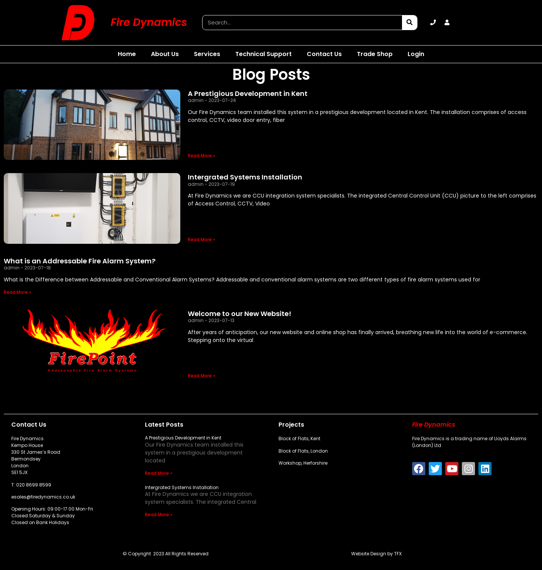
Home (127, 54)
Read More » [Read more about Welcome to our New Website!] (201, 375)
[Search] (409, 22)
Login (416, 54)
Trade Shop (375, 54)
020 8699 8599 (33, 485)
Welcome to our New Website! (239, 313)
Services (207, 54)
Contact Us (324, 54)
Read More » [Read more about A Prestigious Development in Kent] (201, 155)
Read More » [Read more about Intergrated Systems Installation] (201, 239)
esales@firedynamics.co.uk (43, 497)
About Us (165, 54)
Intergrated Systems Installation (245, 177)
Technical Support (263, 54)
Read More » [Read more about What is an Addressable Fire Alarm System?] (17, 292)
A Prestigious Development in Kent (248, 93)
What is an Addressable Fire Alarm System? (79, 261)
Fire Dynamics (149, 22)
